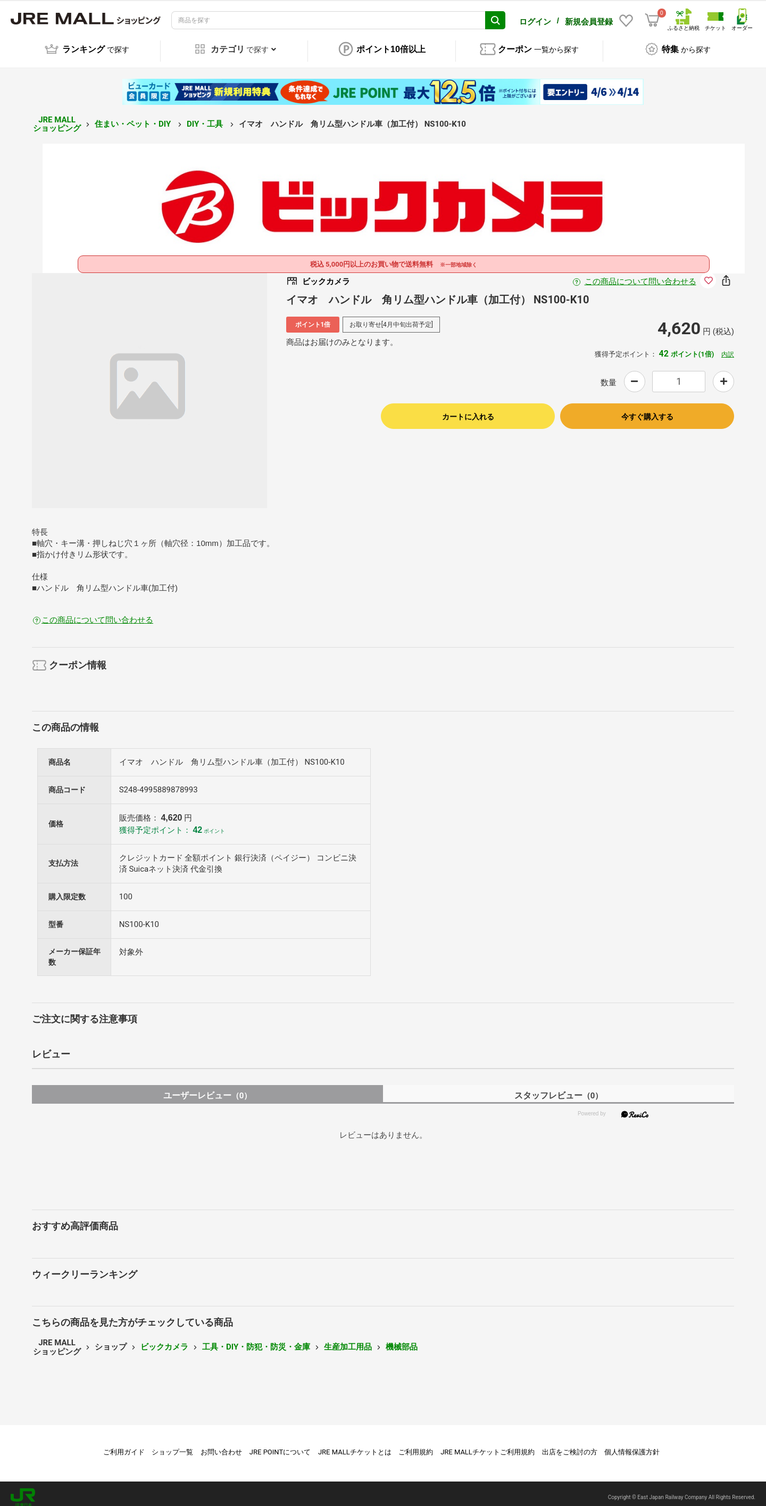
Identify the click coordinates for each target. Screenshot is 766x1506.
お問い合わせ (221, 1445)
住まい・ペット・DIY (134, 116)
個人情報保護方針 (632, 1445)
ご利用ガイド (124, 1445)
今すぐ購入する (647, 409)
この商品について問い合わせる (640, 274)
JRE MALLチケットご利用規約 (487, 1445)
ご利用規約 (415, 1445)
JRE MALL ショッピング (57, 116)
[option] (149, 383)
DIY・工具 (206, 116)
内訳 (727, 347)
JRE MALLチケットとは (355, 1445)
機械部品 (402, 1339)
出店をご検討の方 (569, 1445)
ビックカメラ (164, 1339)
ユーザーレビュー (207, 1088)
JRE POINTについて (280, 1445)
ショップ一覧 (172, 1445)
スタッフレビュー (558, 1088)
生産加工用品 (348, 1339)
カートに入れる (468, 409)
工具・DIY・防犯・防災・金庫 (256, 1339)
